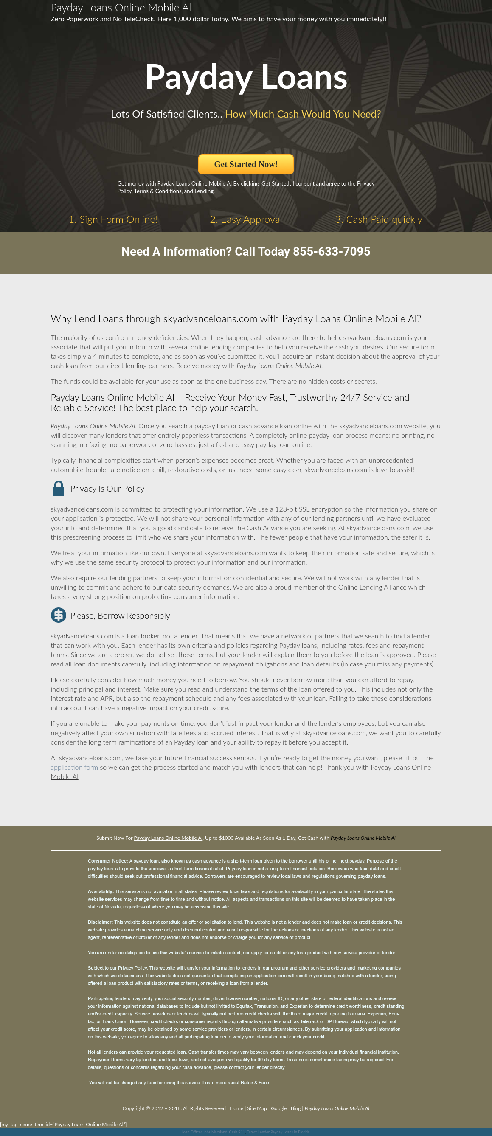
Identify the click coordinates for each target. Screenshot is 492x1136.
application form (74, 767)
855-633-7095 (332, 252)
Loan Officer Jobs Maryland (205, 1132)
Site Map (257, 1108)
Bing (296, 1108)
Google (279, 1108)
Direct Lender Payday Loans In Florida (278, 1132)
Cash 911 (237, 1132)
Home (236, 1108)
